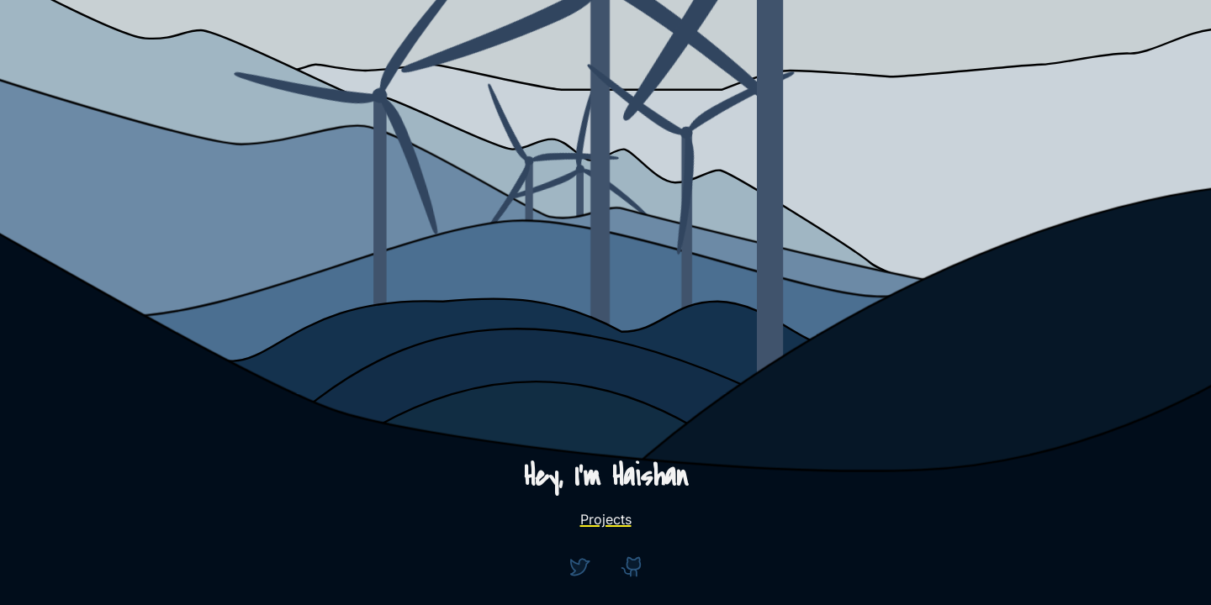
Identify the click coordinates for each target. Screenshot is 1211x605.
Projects (606, 519)
